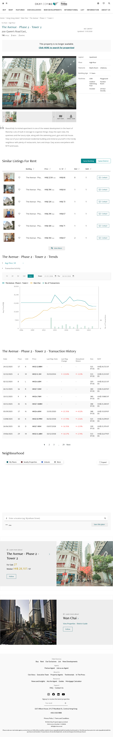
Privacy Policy (48, 718)
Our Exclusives (50, 661)
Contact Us (59, 688)
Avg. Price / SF (10, 263)
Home (2, 18)
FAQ (51, 688)
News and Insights (38, 681)
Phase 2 (43, 18)
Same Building (88, 161)
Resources (56, 679)
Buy (37, 661)
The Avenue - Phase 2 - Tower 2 (34, 177)
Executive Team (43, 675)
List (59, 661)
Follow (11, 576)
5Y (18, 276)
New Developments (70, 661)
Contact (103, 177)
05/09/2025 (8, 411)
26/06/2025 (8, 426)
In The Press (80, 675)
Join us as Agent (62, 668)
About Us (57, 672)
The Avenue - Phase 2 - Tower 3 (34, 189)
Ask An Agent (52, 681)
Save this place (99, 524)
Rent (42, 661)
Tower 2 (50, 18)
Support (56, 685)
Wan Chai (24, 18)
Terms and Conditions (62, 718)
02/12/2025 (8, 381)
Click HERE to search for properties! (56, 47)
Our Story (31, 675)
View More (56, 248)
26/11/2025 (8, 389)
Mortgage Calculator (74, 681)
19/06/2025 (8, 434)
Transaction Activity (12, 268)
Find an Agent (50, 668)
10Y (24, 276)
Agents (56, 665)
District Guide (82, 623)
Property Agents (56, 675)
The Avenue (34, 18)
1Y (7, 276)
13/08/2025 (8, 419)
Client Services (56, 659)
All (30, 276)
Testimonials (69, 675)
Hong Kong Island (12, 18)
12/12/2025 (8, 374)
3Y (12, 276)
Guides (61, 681)
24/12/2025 (8, 366)
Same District (103, 161)
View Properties (69, 623)
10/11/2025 (8, 396)
